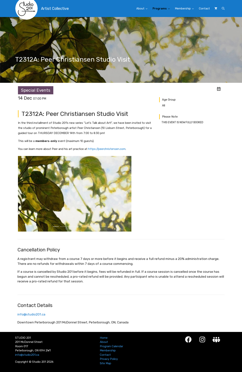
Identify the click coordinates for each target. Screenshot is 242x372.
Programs (163, 8)
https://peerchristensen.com (107, 149)
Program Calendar (111, 346)
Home (104, 337)
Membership (186, 8)
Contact (204, 8)
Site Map (105, 363)
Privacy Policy (109, 359)
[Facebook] (188, 339)
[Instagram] (202, 339)
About (143, 8)
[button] (223, 8)
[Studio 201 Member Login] (216, 340)
